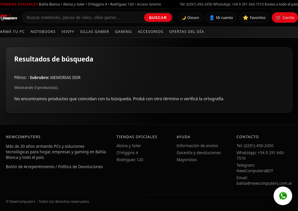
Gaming (123, 31)
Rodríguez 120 (129, 159)
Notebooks (43, 31)
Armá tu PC (12, 31)
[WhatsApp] (283, 196)
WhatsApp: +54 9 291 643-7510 (238, 4)
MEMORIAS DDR (65, 77)
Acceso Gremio (149, 4)
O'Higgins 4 (127, 152)
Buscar (158, 17)
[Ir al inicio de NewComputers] (9, 17)
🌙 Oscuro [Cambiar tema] (190, 18)
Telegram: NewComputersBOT (255, 167)
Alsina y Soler (128, 145)
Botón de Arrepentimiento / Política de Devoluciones (54, 166)
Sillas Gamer (94, 31)
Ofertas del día (186, 31)
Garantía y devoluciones (199, 152)
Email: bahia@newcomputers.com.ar (264, 180)
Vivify (67, 31)
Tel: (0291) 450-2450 (196, 4)
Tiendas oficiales (19, 4)
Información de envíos (197, 145)
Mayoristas (187, 159)
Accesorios (151, 31)
